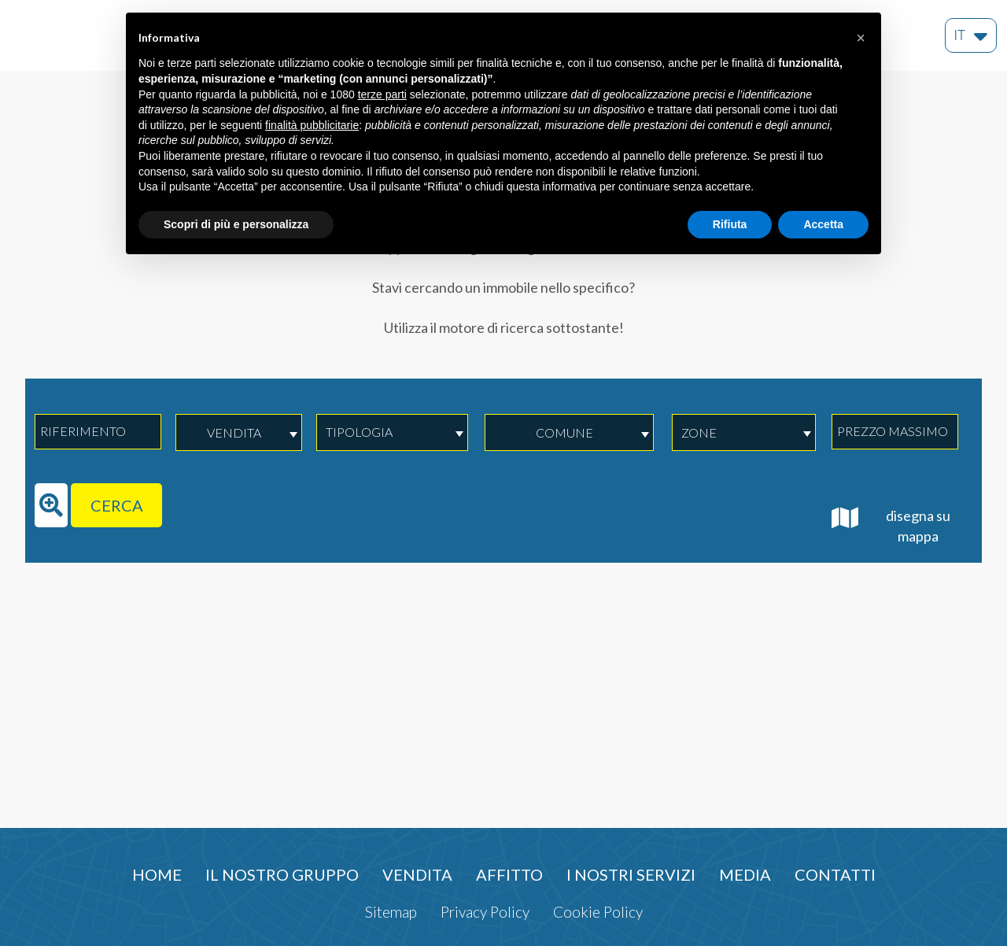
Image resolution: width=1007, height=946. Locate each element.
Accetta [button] (823, 224)
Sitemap (391, 912)
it (971, 32)
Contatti (835, 874)
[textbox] (383, 432)
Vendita (417, 874)
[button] (860, 37)
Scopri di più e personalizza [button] (236, 224)
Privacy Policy (485, 912)
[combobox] (238, 432)
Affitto (509, 874)
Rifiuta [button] (730, 224)
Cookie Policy (598, 912)
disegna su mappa (891, 525)
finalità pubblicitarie (312, 125)
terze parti (382, 94)
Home (157, 874)
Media (745, 874)
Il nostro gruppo (282, 874)
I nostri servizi (630, 874)
